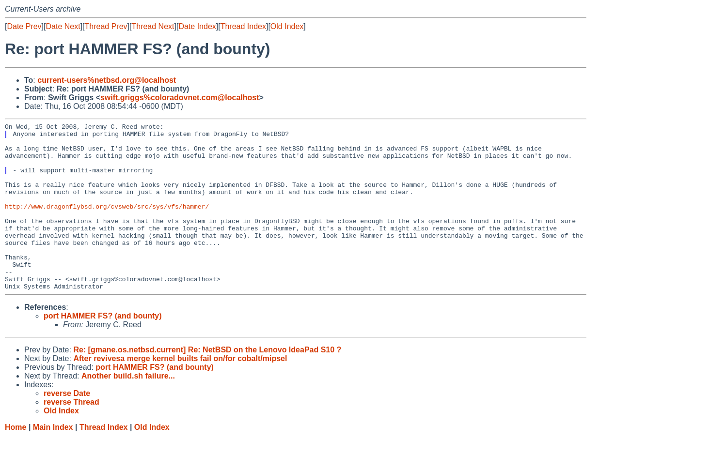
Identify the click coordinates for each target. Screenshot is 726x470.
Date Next (63, 26)
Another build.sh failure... (128, 409)
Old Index (286, 26)
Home (15, 460)
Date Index (197, 26)
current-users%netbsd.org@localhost (106, 80)
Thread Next (152, 26)
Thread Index (243, 26)
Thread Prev (106, 26)
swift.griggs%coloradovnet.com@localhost (179, 97)
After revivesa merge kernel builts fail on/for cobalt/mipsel (180, 392)
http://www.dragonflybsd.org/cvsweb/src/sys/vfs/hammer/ (107, 223)
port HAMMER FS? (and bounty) (103, 349)
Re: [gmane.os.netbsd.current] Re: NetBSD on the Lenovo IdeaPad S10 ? (207, 383)
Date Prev (24, 26)
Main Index (53, 460)
